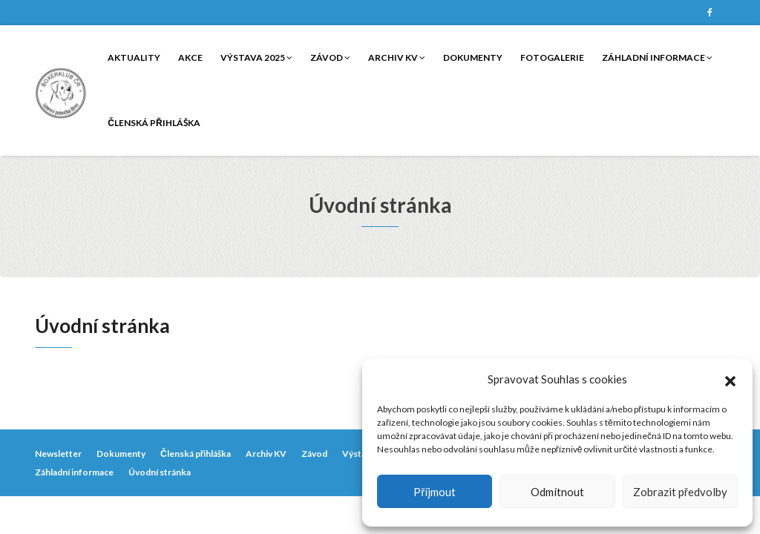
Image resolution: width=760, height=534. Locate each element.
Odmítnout (557, 491)
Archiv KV (396, 57)
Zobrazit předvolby (680, 491)
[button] (730, 379)
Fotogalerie (552, 57)
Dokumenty (472, 57)
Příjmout (434, 491)
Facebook (709, 12)
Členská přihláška (154, 122)
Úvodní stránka (159, 472)
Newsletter (58, 453)
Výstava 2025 (256, 57)
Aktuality (134, 57)
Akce (190, 57)
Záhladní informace (657, 57)
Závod (330, 57)
